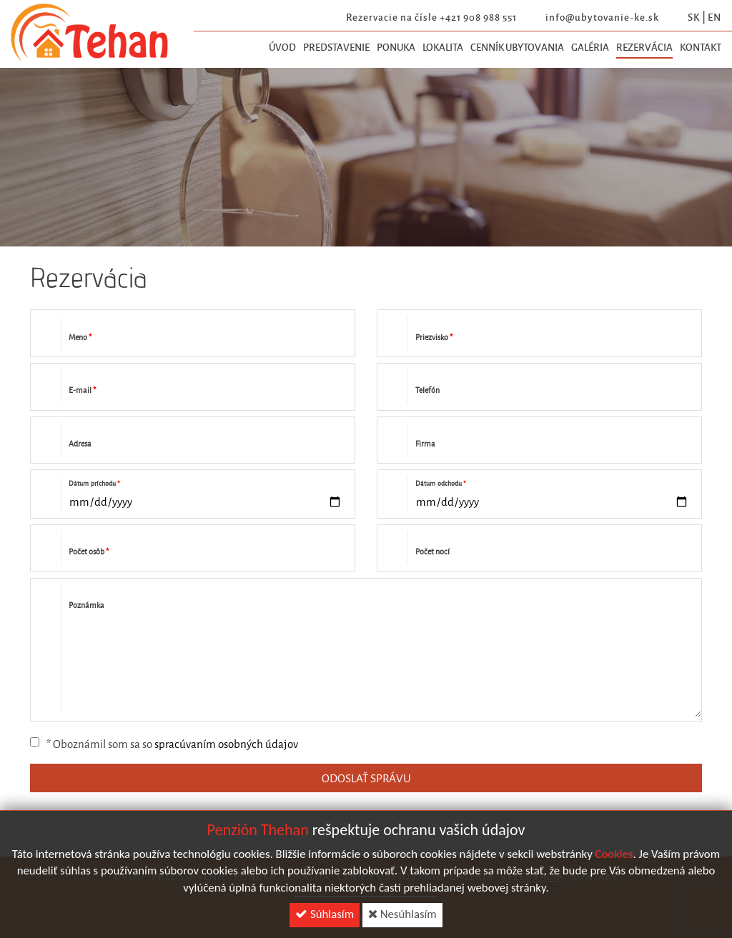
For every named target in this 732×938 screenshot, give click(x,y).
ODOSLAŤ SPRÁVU (366, 778)
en (714, 17)
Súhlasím (324, 917)
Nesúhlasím (402, 917)
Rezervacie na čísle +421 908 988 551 (431, 17)
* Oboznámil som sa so (164, 744)
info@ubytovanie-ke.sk (602, 17)
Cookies (614, 857)
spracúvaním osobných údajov (226, 744)
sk (694, 17)
